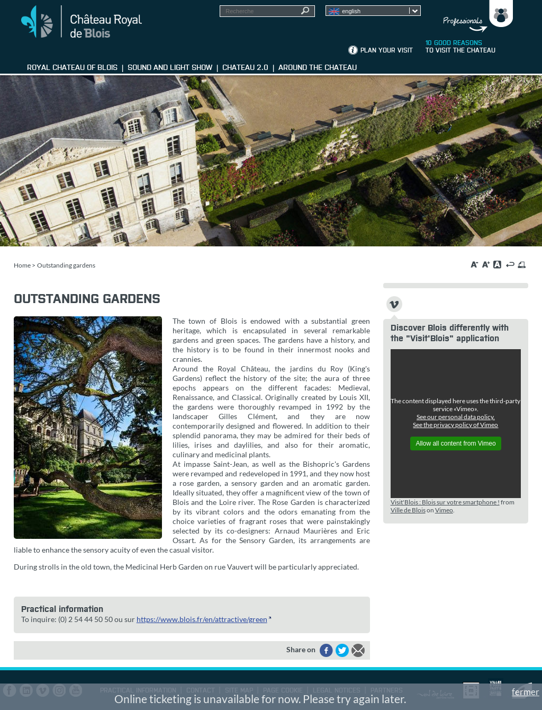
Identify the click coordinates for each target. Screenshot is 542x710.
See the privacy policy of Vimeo (455, 425)
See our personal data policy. (456, 417)
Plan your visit (386, 51)
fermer (525, 691)
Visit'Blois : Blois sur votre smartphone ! (445, 502)
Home (22, 265)
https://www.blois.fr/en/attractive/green (202, 619)
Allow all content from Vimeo (455, 443)
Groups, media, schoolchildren (475, 16)
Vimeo (444, 510)
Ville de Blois (408, 510)
